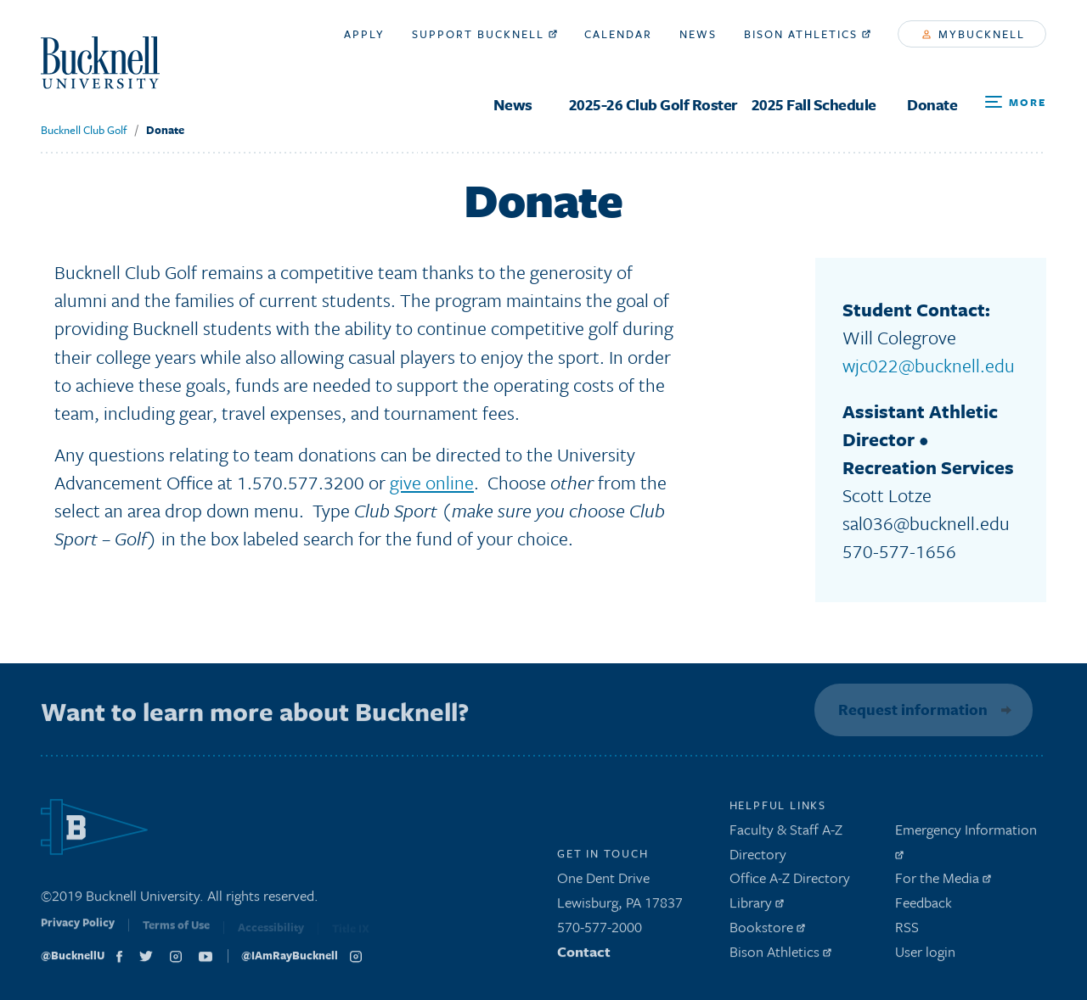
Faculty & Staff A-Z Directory (785, 846)
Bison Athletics (807, 34)
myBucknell (973, 33)
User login (925, 955)
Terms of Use (176, 932)
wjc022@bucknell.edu (928, 365)
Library (756, 906)
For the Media (943, 881)
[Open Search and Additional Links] (1015, 103)
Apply (364, 34)
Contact (584, 955)
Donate (932, 105)
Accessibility (271, 933)
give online (432, 482)
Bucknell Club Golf (84, 129)
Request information (910, 709)
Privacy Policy (78, 930)
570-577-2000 (599, 930)
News (512, 105)
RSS (907, 930)
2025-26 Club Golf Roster (653, 105)
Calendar (618, 34)
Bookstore (767, 930)
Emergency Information (966, 843)
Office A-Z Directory (789, 881)
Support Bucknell (484, 34)
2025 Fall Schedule (814, 105)
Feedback (923, 906)
